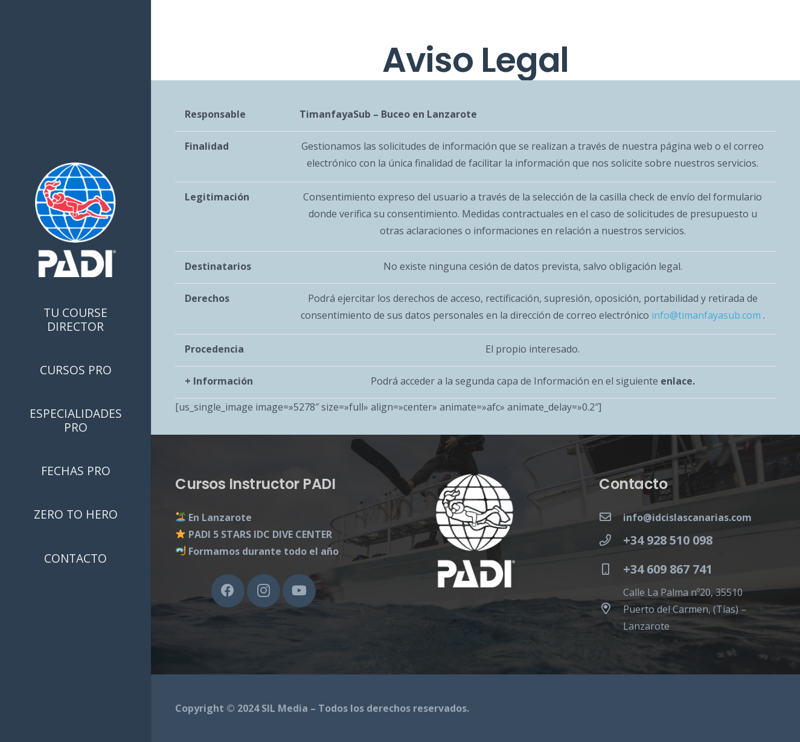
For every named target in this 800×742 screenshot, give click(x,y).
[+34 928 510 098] (611, 540)
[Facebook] (228, 590)
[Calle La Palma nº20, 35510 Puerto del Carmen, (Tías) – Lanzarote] (611, 609)
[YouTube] (299, 590)
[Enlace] (75, 219)
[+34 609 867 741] (611, 569)
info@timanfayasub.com (706, 315)
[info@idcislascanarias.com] (611, 517)
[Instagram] (263, 590)
